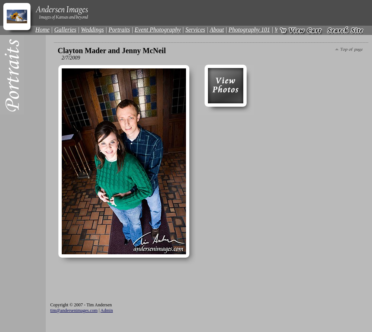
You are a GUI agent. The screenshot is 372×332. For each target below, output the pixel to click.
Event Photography (158, 29)
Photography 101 (249, 29)
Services (195, 29)
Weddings (92, 29)
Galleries (65, 29)
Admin (106, 310)
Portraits (119, 29)
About (217, 29)
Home (42, 29)
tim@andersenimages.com (73, 310)
